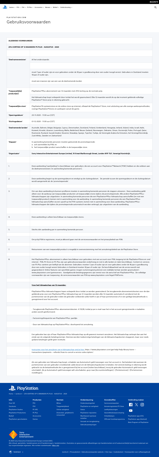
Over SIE (12, 403)
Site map (108, 452)
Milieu (59, 403)
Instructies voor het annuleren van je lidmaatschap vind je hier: (58, 349)
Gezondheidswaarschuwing (114, 413)
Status (82, 409)
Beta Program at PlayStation (138, 422)
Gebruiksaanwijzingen (88, 425)
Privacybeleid (75, 452)
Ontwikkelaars (109, 416)
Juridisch (19, 394)
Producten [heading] (37, 400)
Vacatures (12, 406)
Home (11, 394)
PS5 (18, 7)
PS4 (23, 7)
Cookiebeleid (118, 452)
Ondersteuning (65, 7)
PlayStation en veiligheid (89, 406)
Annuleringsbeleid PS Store (114, 406)
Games (11, 7)
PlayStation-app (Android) (137, 419)
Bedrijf (11, 416)
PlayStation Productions (17, 413)
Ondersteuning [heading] (86, 400)
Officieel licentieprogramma (114, 419)
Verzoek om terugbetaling (89, 421)
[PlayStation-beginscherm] (5, 7)
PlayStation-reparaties (88, 413)
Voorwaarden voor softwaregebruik (137, 452)
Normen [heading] (60, 400)
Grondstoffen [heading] (110, 400)
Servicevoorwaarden (111, 403)
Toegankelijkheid (63, 406)
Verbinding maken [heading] (136, 400)
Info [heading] (10, 400)
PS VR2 (35, 409)
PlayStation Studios (16, 409)
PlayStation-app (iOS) (136, 416)
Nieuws (47, 7)
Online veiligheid (63, 409)
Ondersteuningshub (87, 403)
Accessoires (38, 7)
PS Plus (29, 7)
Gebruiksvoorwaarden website (93, 452)
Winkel (55, 7)
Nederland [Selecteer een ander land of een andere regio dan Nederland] (16, 452)
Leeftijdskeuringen (111, 409)
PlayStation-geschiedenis (18, 419)
